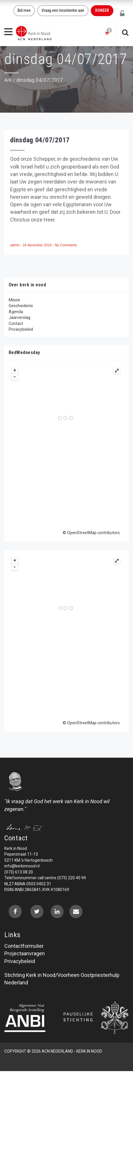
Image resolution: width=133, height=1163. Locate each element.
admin (15, 245)
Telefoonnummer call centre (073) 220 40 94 (45, 877)
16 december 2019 (37, 245)
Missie (14, 300)
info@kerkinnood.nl (22, 866)
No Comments (66, 245)
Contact (16, 323)
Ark (8, 80)
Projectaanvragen (24, 953)
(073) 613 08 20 (18, 872)
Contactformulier (24, 946)
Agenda (16, 311)
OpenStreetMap (82, 532)
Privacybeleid (21, 329)
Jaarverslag (19, 317)
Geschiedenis (21, 305)
